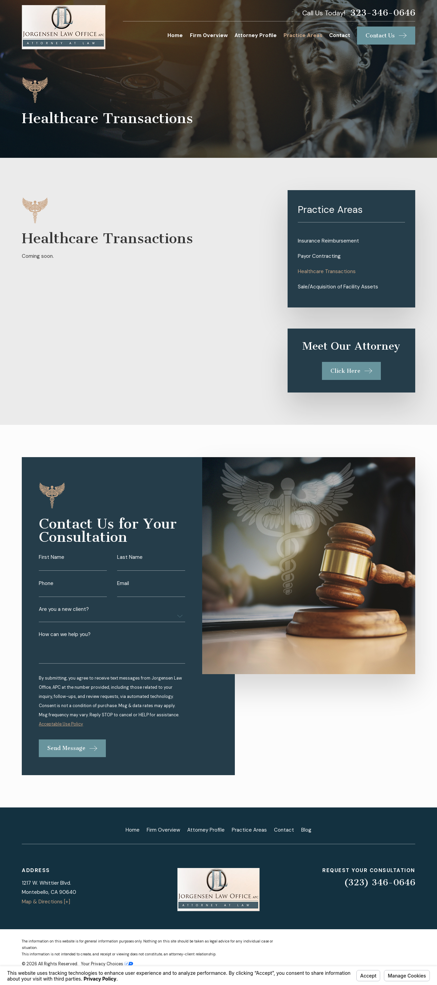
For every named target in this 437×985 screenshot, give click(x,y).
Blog (306, 830)
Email (123, 588)
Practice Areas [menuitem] (303, 35)
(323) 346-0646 (379, 882)
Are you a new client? (64, 615)
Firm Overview (163, 830)
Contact (284, 830)
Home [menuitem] (175, 35)
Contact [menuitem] (339, 35)
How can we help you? (65, 640)
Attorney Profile (206, 830)
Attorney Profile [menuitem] (255, 35)
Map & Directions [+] (46, 901)
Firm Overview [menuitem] (209, 35)
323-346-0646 (382, 13)
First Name (51, 563)
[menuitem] (351, 241)
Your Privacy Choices (107, 964)
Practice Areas (249, 830)
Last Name (130, 563)
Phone (46, 588)
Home (133, 830)
